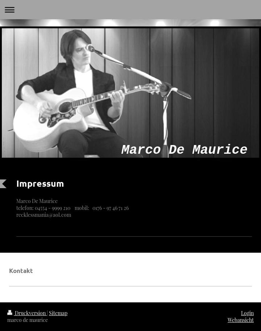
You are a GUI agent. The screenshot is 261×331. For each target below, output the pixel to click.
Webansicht (241, 319)
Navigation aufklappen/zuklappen (130, 9)
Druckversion (27, 313)
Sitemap (58, 313)
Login (247, 313)
